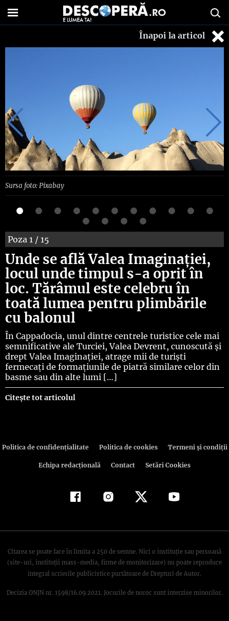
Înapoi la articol (183, 36)
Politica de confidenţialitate (47, 446)
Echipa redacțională (71, 464)
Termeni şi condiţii (194, 446)
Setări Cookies (166, 464)
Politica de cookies (127, 446)
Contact (123, 464)
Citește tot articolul (39, 397)
